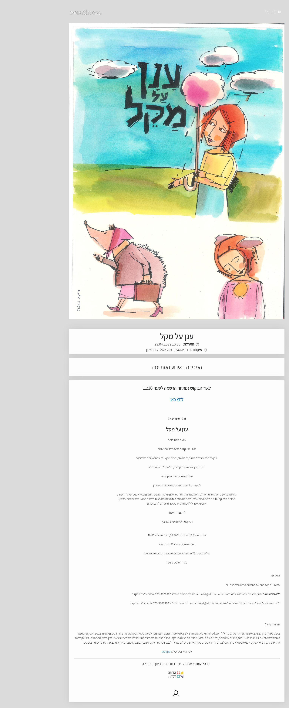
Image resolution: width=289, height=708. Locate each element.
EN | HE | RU (241, 11)
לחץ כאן (133, 652)
